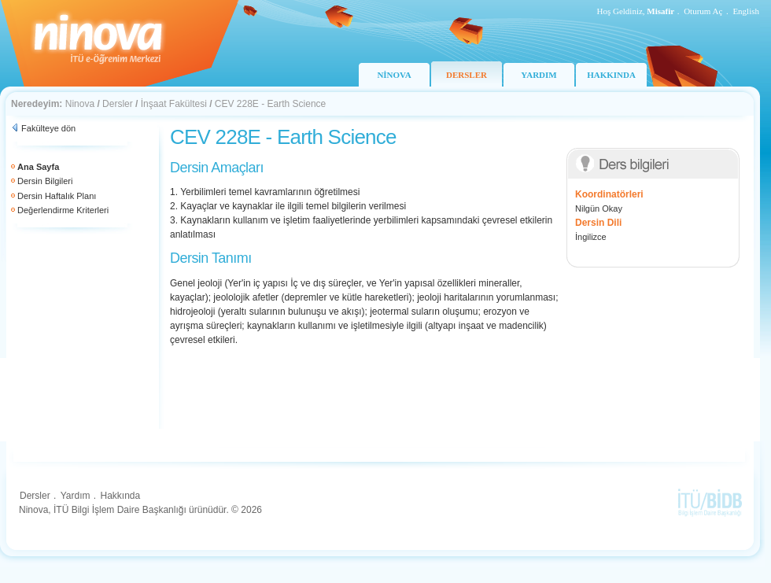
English (745, 11)
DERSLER (466, 74)
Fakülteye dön (48, 128)
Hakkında (120, 495)
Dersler (117, 103)
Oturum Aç (703, 11)
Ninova (79, 103)
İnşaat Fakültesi (174, 103)
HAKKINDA (611, 74)
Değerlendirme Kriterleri (63, 210)
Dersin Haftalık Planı (56, 196)
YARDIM (538, 74)
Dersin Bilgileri (44, 181)
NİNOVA (394, 74)
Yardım (75, 495)
